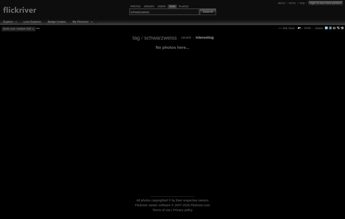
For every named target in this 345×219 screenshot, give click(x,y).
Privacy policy (183, 210)
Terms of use (161, 210)
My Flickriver (81, 21)
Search (208, 11)
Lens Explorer (32, 21)
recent (186, 37)
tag (136, 38)
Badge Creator (57, 21)
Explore (8, 21)
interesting (205, 37)
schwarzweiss (160, 38)
